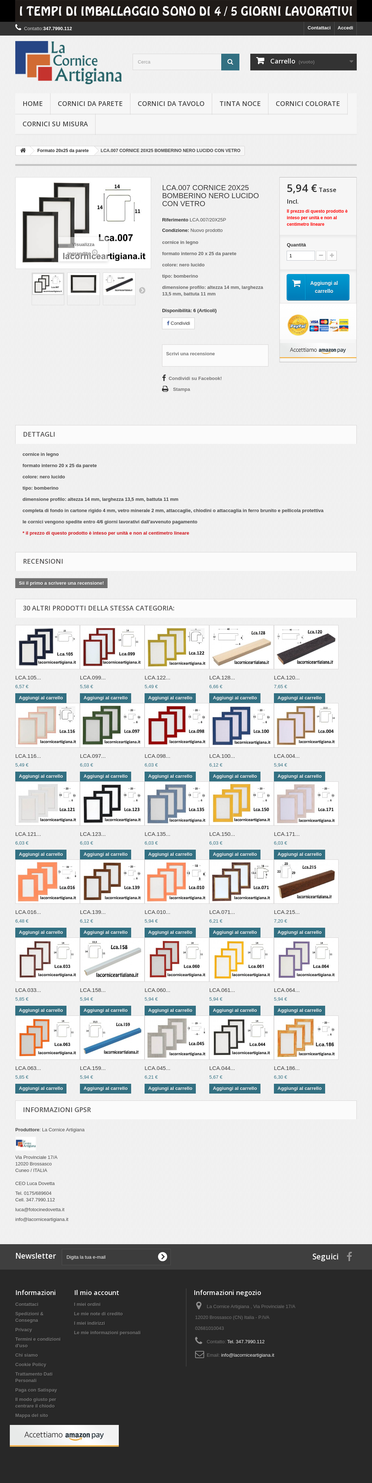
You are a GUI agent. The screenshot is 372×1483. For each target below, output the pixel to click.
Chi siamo (26, 1355)
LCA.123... (93, 834)
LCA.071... (222, 912)
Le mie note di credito (98, 1313)
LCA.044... (222, 1068)
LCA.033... (28, 990)
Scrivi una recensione (190, 353)
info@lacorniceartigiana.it (247, 1355)
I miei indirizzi (89, 1323)
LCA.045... (157, 1068)
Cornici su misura (55, 123)
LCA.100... (222, 756)
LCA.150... (222, 834)
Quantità (296, 245)
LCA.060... (157, 990)
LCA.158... (93, 990)
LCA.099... (93, 677)
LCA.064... (287, 990)
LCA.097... (93, 756)
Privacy (23, 1329)
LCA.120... (287, 677)
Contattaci (319, 27)
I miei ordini (87, 1304)
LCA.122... (157, 677)
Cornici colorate (308, 103)
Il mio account (96, 1292)
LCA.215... (287, 912)
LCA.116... (28, 756)
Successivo (142, 290)
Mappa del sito (31, 1415)
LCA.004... (287, 756)
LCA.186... (287, 1068)
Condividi (178, 323)
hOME (33, 103)
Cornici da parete (90, 103)
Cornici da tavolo (171, 103)
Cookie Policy (30, 1364)
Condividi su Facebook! (195, 378)
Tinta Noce (240, 103)
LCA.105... (28, 677)
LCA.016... (28, 912)
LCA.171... (287, 834)
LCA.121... (28, 834)
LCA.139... (93, 912)
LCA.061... (222, 990)
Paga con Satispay (36, 1390)
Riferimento (175, 219)
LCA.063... (28, 1068)
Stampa (181, 389)
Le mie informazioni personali (107, 1332)
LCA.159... (93, 1068)
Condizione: (175, 230)
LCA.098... (157, 756)
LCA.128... (222, 677)
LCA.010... (157, 912)
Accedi (345, 27)
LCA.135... (157, 834)
